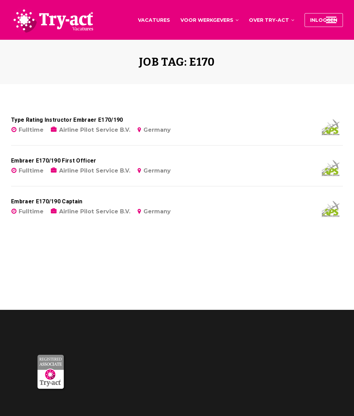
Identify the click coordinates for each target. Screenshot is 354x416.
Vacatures (154, 20)
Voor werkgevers (206, 20)
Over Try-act (269, 20)
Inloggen (323, 20)
